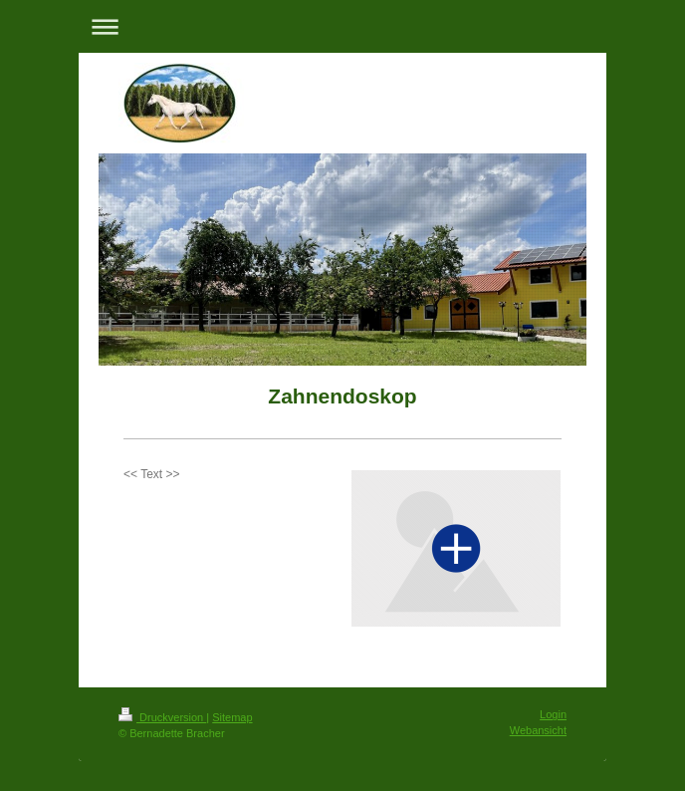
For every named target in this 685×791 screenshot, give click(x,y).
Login (553, 714)
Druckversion (162, 717)
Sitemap (232, 717)
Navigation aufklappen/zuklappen (342, 26)
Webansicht (538, 730)
